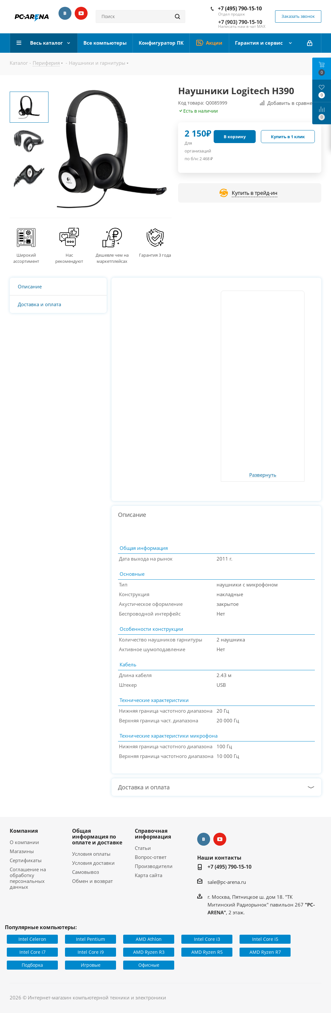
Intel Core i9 (91, 952)
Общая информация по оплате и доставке (97, 836)
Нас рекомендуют (69, 258)
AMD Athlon (149, 939)
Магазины (22, 851)
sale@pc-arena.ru (227, 882)
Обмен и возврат (92, 881)
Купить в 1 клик (288, 136)
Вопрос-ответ (150, 857)
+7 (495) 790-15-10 (240, 8)
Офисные (148, 965)
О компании (24, 842)
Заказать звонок (298, 16)
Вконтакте (65, 13)
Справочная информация (153, 833)
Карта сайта (148, 875)
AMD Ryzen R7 (265, 952)
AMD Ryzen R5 (207, 952)
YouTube (81, 13)
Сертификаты (26, 860)
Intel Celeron (32, 939)
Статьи (143, 848)
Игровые (91, 965)
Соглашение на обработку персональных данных (28, 878)
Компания (24, 830)
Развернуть (262, 475)
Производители (154, 866)
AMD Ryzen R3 (149, 952)
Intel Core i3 (207, 939)
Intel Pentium (90, 939)
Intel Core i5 (265, 939)
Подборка (32, 965)
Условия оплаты (91, 854)
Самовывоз (85, 872)
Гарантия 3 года (155, 255)
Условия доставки (93, 863)
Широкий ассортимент (26, 258)
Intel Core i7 (32, 952)
